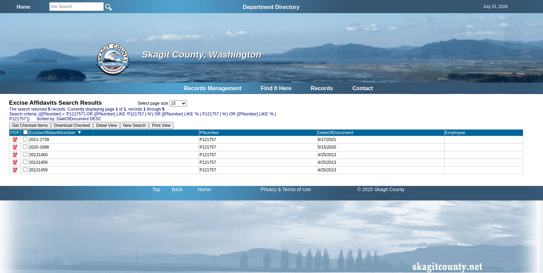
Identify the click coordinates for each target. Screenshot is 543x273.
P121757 (207, 139)
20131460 (38, 154)
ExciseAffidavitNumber (55, 132)
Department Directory (271, 7)
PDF (15, 132)
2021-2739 (39, 139)
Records (322, 88)
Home (204, 189)
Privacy (269, 189)
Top (156, 189)
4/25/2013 (327, 154)
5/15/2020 (327, 147)
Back (177, 189)
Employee (457, 132)
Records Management (212, 88)
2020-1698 (39, 147)
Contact (362, 88)
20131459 (38, 170)
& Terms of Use (294, 189)
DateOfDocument (337, 132)
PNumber (210, 132)
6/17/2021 (327, 139)
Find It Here (276, 88)
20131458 (38, 162)
